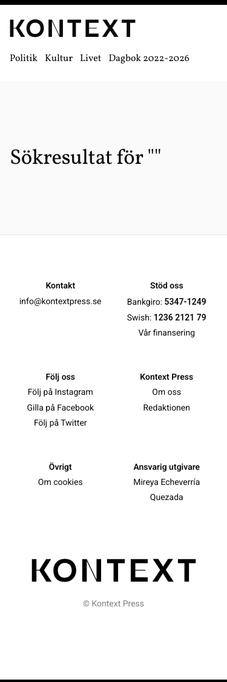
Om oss (166, 392)
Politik (24, 59)
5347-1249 (185, 302)
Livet (90, 59)
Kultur (59, 59)
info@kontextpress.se (60, 302)
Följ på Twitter (60, 423)
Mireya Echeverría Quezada (166, 490)
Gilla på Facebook (60, 407)
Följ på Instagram (60, 392)
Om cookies (60, 482)
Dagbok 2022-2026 (148, 59)
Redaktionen (166, 407)
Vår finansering (166, 333)
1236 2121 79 (180, 317)
